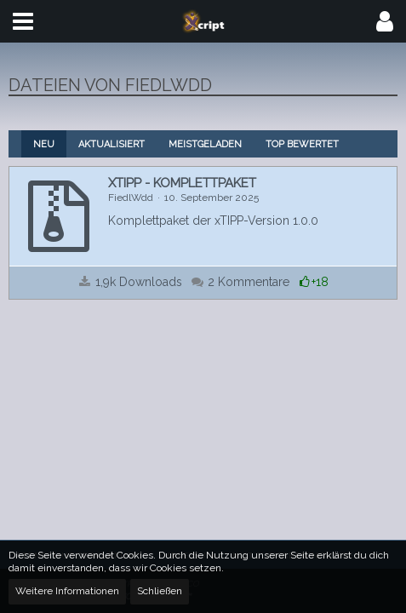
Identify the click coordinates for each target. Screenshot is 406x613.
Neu (43, 144)
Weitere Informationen (67, 591)
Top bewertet (302, 144)
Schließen (159, 591)
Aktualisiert (111, 144)
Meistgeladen (205, 144)
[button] (23, 21)
